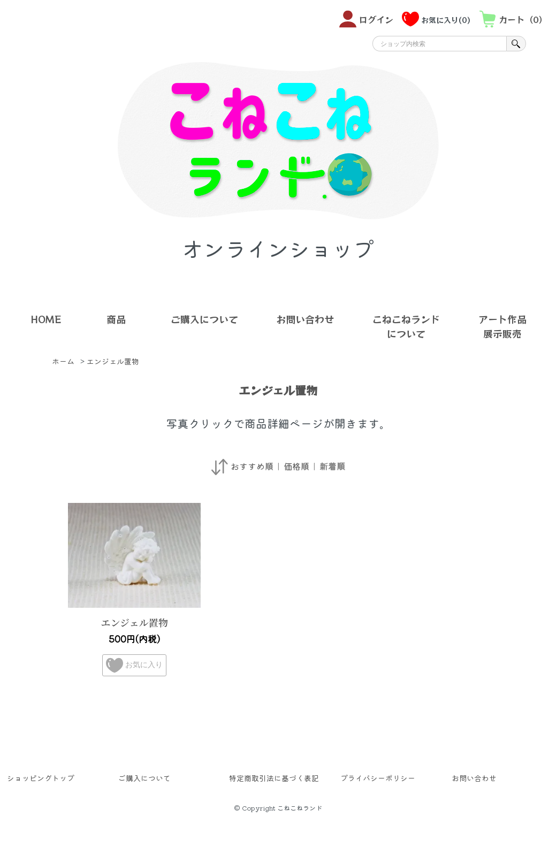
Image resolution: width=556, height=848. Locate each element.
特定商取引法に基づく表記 (274, 778)
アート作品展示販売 (502, 326)
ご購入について (204, 319)
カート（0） (513, 19)
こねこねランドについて (406, 326)
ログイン (366, 19)
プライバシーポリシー (377, 778)
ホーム (63, 361)
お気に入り (134, 665)
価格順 (296, 466)
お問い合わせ (305, 319)
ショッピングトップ (40, 778)
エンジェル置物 (113, 361)
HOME (46, 319)
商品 (116, 319)
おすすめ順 (252, 466)
